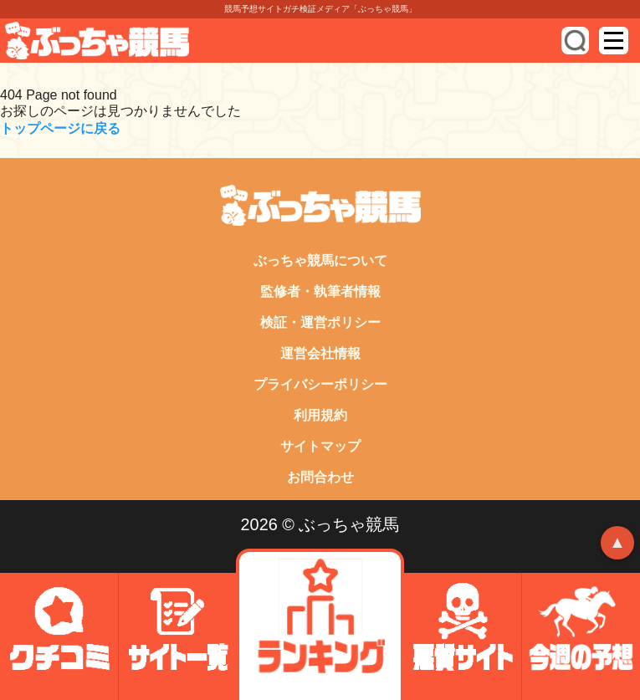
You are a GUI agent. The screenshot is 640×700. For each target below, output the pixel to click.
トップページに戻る (60, 128)
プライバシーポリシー (320, 384)
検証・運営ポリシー (320, 322)
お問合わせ (320, 477)
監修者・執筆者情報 (320, 291)
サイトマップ (320, 446)
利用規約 (320, 415)
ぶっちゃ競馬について (320, 260)
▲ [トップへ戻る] (617, 542)
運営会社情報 (320, 353)
